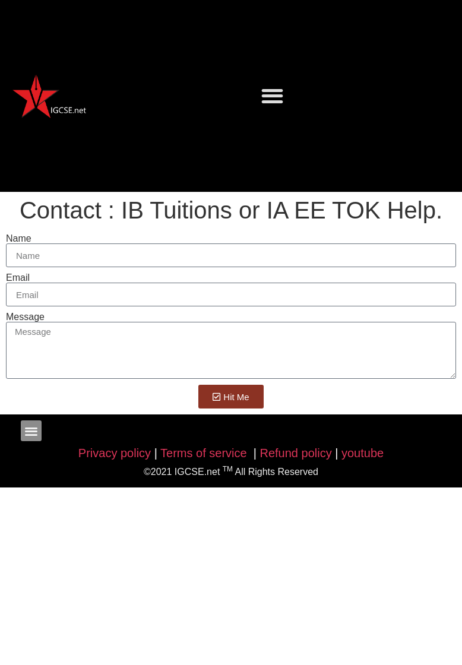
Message (25, 317)
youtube (362, 453)
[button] (272, 95)
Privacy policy (114, 453)
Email (18, 278)
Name (18, 238)
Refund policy (296, 453)
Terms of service (205, 453)
